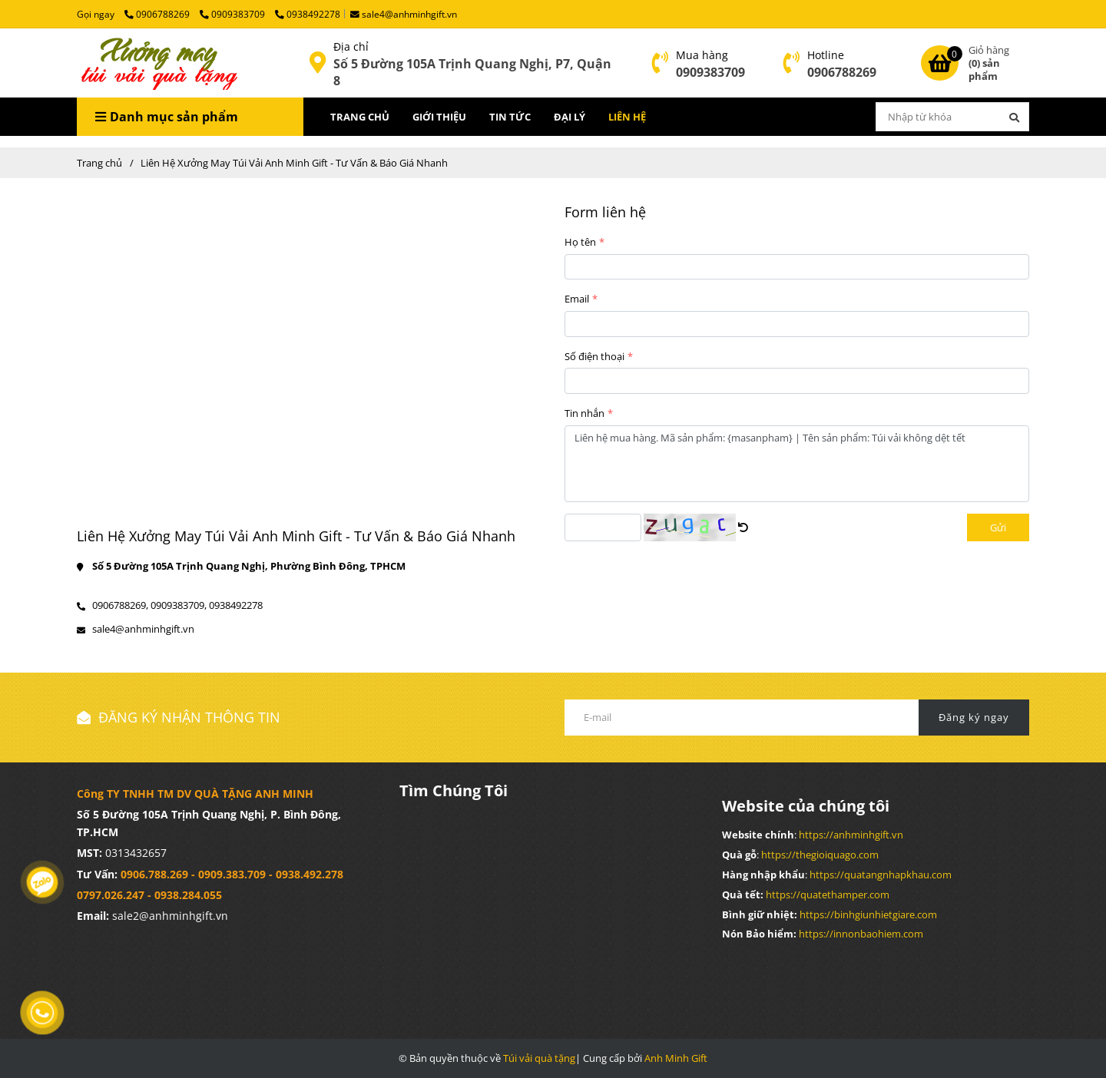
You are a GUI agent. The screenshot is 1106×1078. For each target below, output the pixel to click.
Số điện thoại (594, 356)
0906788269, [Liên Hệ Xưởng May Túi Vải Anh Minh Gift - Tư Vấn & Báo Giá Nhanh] (120, 605)
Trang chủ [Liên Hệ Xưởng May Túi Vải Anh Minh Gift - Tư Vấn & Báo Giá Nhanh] (99, 163)
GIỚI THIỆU (439, 117)
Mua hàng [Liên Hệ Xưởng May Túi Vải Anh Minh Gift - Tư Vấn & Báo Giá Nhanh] (702, 55)
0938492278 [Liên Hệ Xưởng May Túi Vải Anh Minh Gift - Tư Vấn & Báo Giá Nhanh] (307, 14)
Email (577, 299)
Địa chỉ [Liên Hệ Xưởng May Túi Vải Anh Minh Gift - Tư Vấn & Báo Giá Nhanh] (351, 46)
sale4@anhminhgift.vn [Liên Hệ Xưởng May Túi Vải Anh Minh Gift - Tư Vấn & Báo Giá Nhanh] (403, 14)
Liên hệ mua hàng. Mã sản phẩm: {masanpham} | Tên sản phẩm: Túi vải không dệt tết (797, 463)
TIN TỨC (510, 117)
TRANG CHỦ (359, 117)
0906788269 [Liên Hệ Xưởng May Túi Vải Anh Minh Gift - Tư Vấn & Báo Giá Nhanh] (158, 14)
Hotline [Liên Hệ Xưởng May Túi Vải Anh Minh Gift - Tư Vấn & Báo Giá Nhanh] (825, 55)
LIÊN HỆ (627, 117)
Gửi (998, 527)
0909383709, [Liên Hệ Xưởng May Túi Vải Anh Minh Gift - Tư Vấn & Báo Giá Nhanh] (179, 605)
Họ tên (580, 242)
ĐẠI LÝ (569, 117)
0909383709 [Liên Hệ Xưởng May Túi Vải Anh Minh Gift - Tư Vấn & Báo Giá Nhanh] (233, 14)
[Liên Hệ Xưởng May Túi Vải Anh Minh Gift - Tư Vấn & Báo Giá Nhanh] (157, 63)
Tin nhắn (584, 413)
